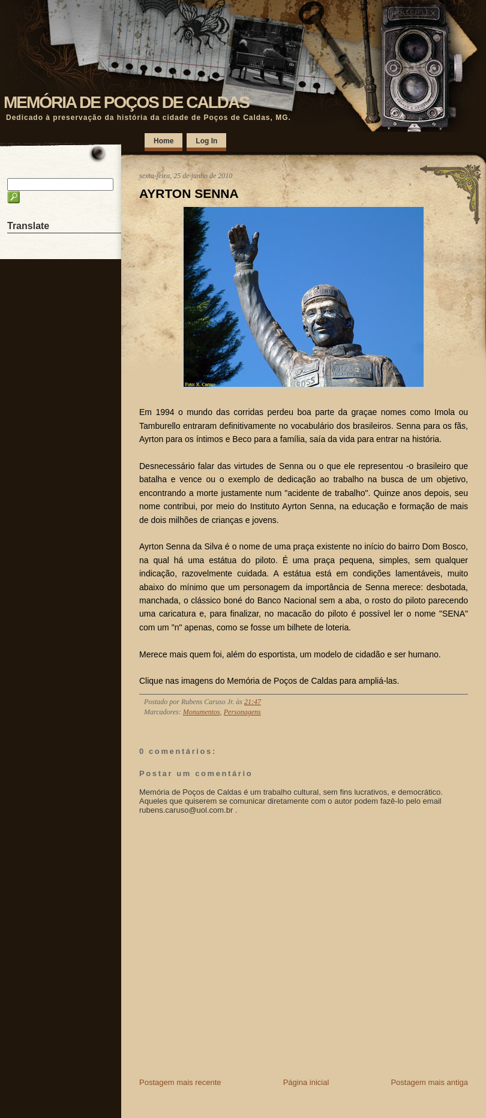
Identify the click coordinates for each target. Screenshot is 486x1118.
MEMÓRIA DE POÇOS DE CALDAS (126, 102)
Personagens (242, 712)
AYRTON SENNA (189, 193)
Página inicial (306, 1082)
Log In (206, 141)
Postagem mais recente (180, 1082)
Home (163, 141)
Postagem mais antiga (429, 1082)
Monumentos (201, 712)
